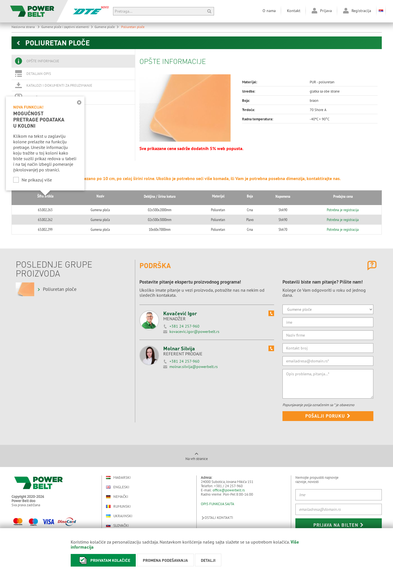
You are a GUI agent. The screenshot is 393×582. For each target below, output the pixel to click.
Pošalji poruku (328, 416)
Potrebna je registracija (340, 209)
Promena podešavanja (165, 560)
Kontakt (293, 10)
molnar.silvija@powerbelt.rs (193, 366)
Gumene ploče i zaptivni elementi (67, 27)
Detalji (208, 560)
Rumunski (118, 506)
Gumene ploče (107, 27)
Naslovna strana (26, 27)
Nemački (117, 496)
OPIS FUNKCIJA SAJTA (217, 504)
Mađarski (118, 477)
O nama (269, 10)
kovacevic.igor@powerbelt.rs (194, 331)
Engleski (117, 487)
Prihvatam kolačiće (103, 560)
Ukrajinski (119, 516)
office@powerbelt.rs (229, 490)
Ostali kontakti (217, 518)
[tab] (73, 61)
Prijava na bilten (338, 525)
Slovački (117, 525)
